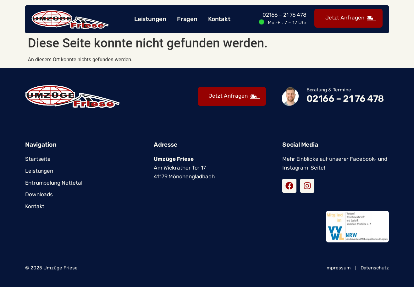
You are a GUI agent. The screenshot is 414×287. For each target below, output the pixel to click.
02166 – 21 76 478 (284, 15)
